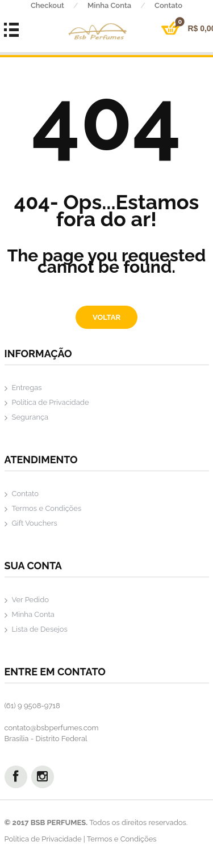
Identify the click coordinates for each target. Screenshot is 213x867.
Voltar (106, 317)
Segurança (30, 417)
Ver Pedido (30, 599)
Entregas (27, 387)
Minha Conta (120, 5)
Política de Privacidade (50, 402)
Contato (25, 493)
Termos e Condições (47, 508)
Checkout (59, 5)
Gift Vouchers (34, 523)
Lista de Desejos (40, 629)
